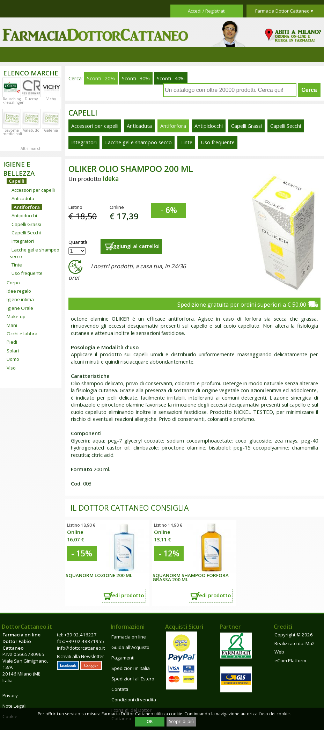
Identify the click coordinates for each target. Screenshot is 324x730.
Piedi (12, 342)
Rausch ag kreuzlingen (13, 100)
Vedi (126, 595)
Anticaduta (23, 198)
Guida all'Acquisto (130, 647)
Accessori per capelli (33, 190)
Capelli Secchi (26, 232)
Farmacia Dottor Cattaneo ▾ (284, 11)
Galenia (51, 130)
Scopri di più (181, 721)
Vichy (51, 98)
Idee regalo (19, 291)
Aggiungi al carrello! (135, 245)
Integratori (23, 241)
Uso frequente (27, 273)
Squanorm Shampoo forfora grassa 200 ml (191, 577)
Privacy (10, 695)
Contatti (119, 689)
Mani (12, 325)
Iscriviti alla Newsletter (80, 656)
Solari (13, 351)
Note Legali (14, 706)
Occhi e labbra (22, 333)
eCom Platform (290, 660)
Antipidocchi (24, 215)
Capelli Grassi (26, 224)
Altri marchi (32, 148)
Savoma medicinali (12, 132)
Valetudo (31, 130)
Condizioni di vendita (133, 699)
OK (150, 721)
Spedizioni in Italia (130, 668)
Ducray (31, 98)
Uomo (13, 359)
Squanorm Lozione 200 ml (99, 575)
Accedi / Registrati (207, 11)
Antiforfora (27, 207)
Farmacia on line (128, 637)
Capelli (16, 181)
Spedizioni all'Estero (132, 679)
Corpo (13, 282)
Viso (11, 368)
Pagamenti (122, 658)
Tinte (17, 265)
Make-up (16, 316)
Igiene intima (20, 299)
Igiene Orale (20, 308)
